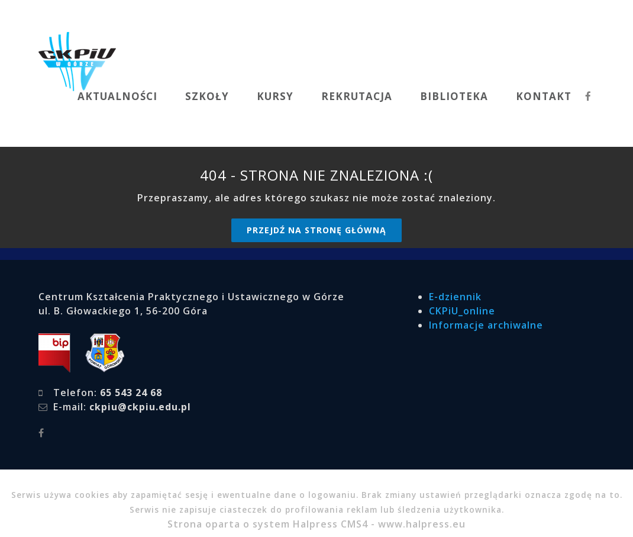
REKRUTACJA (356, 96)
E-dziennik (455, 296)
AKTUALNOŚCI (117, 96)
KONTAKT (543, 96)
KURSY (275, 96)
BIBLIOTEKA (454, 96)
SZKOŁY (207, 96)
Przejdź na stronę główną (316, 230)
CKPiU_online (462, 310)
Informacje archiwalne (486, 325)
